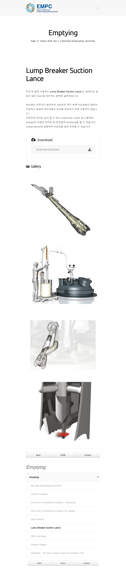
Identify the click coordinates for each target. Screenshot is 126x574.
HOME (63, 455)
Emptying (34, 477)
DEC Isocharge (38, 536)
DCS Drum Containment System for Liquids (53, 510)
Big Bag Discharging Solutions (46, 485)
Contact (87, 455)
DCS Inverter (37, 519)
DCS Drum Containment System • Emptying (53, 502)
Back (38, 455)
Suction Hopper (39, 544)
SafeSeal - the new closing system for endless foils (57, 552)
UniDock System (39, 494)
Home (63, 563)
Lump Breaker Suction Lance (45, 527)
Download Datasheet (63, 150)
